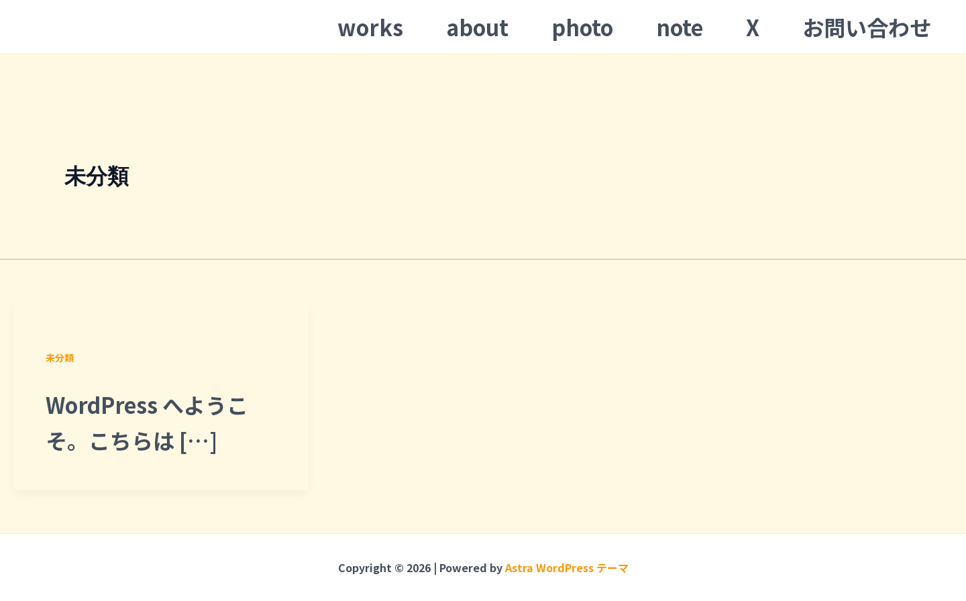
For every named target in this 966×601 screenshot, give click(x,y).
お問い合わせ (866, 26)
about (477, 26)
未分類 (60, 357)
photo (582, 26)
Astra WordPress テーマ (567, 567)
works (370, 26)
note (679, 26)
